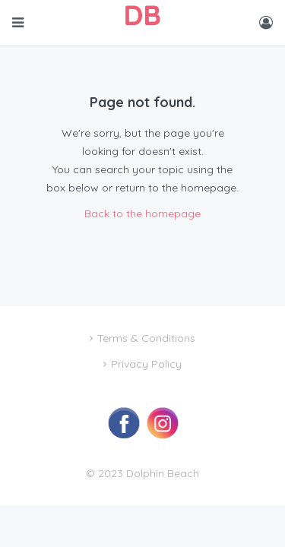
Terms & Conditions (146, 338)
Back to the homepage (142, 213)
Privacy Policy (146, 364)
